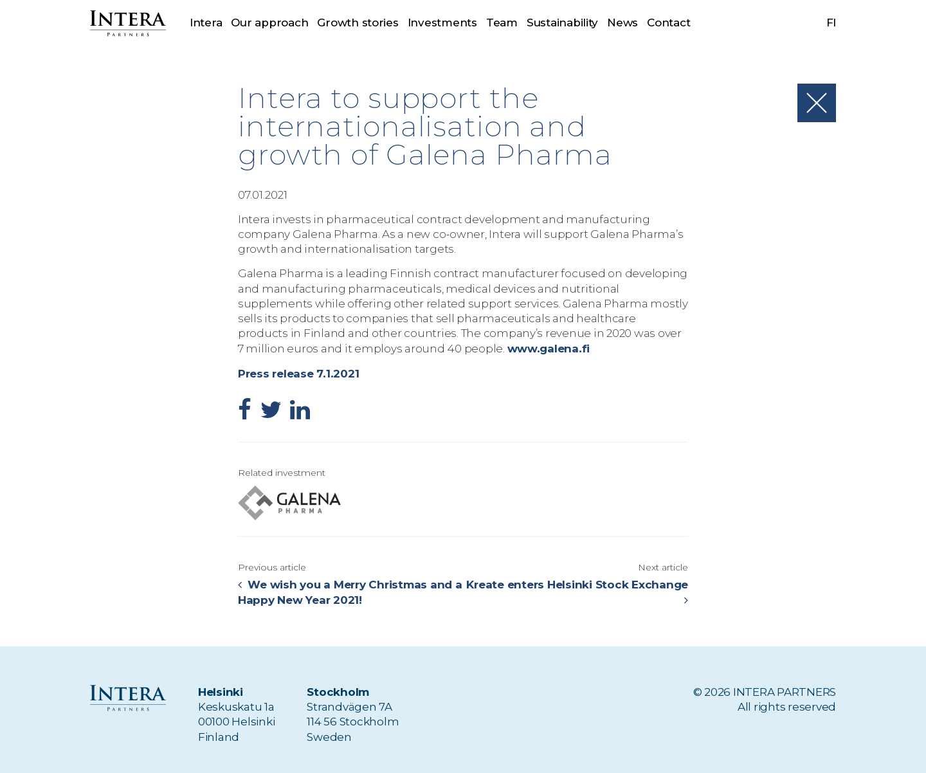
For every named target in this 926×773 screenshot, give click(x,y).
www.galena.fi (548, 347)
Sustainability (562, 22)
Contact (668, 22)
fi (831, 22)
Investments (442, 22)
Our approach (269, 22)
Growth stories (357, 22)
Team (502, 22)
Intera (206, 22)
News (623, 22)
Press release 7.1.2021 (298, 372)
